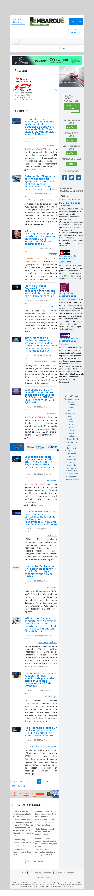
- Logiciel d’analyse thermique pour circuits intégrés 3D (21, 814)
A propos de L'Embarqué (41, 873)
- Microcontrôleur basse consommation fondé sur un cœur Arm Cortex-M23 (22, 822)
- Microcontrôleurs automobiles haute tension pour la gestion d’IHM (45, 852)
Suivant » (22, 786)
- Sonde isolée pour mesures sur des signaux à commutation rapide (23, 842)
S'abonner (75, 21)
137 (13, 786)
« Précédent (17, 781)
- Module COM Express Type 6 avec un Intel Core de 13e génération (45, 814)
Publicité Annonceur (65, 873)
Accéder (71, 127)
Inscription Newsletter (18, 20)
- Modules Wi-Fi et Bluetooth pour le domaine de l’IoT (22, 852)
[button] (13, 90)
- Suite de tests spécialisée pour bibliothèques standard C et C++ (45, 831)
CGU (56, 877)
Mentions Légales (43, 877)
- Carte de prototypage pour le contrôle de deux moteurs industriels (44, 822)
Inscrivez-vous (71, 106)
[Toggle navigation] (16, 41)
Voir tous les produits (34, 861)
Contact (22, 873)
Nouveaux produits (27, 805)
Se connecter (76, 31)
